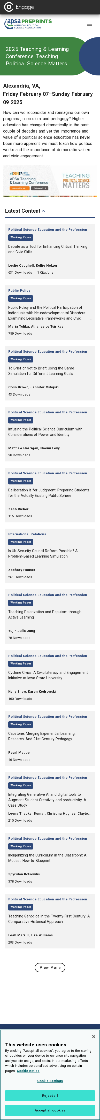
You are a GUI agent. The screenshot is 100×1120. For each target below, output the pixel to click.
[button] (89, 24)
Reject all (50, 1101)
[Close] (93, 1042)
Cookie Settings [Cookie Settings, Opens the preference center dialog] (50, 1086)
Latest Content (26, 211)
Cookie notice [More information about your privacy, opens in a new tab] (28, 1076)
